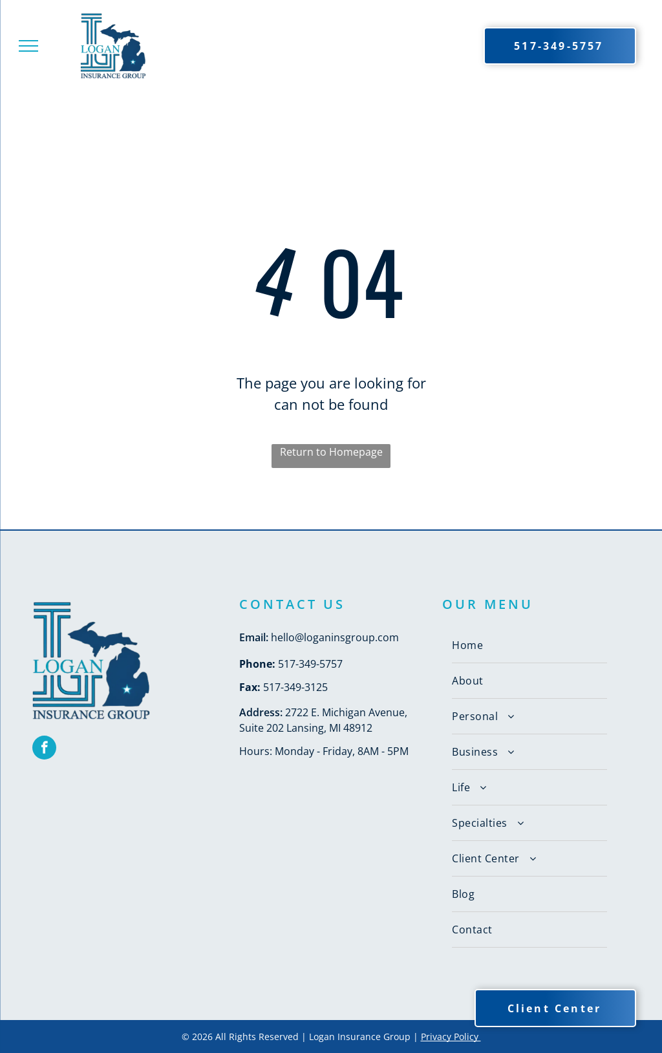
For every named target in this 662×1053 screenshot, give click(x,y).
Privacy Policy (451, 1036)
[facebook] (44, 749)
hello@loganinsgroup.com (335, 637)
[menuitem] (529, 645)
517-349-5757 (310, 664)
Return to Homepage (331, 452)
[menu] (28, 46)
